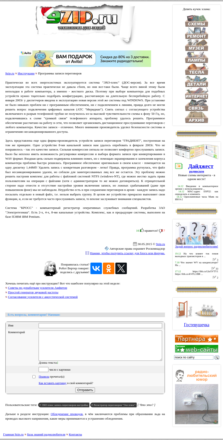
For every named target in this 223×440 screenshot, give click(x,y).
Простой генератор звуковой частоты (33, 292)
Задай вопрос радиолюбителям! (196, 245)
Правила (44, 382)
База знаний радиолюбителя (46, 434)
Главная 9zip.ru (13, 434)
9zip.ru (9, 73)
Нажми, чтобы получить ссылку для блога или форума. (127, 253)
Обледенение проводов (66, 420)
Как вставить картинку (52, 389)
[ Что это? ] (146, 410)
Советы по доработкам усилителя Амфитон (37, 287)
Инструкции (26, 73)
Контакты (75, 434)
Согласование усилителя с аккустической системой (43, 297)
